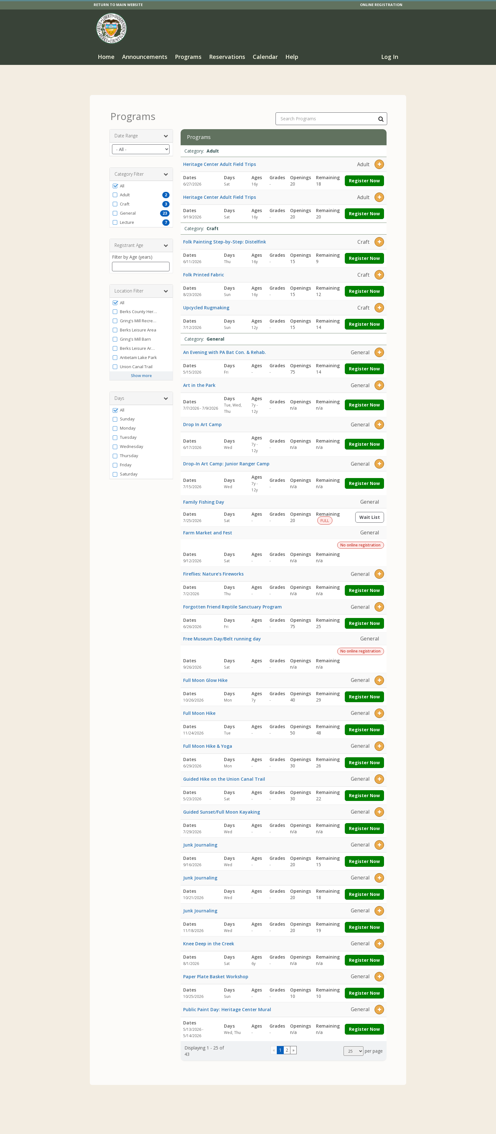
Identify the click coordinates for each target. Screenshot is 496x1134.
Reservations (227, 56)
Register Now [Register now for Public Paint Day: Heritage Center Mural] (364, 1023)
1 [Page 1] (280, 1045)
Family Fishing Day (203, 496)
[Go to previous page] (273, 1045)
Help (291, 56)
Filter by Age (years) (132, 252)
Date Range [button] (141, 130)
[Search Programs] (381, 113)
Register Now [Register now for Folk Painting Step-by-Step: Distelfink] (364, 253)
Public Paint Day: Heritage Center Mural (227, 1004)
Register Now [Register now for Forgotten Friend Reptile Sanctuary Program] (364, 618)
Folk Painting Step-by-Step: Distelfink (224, 236)
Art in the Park (199, 380)
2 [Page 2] (287, 1045)
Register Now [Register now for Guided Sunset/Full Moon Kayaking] (364, 823)
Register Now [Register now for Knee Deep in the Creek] (364, 954)
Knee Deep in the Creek (208, 938)
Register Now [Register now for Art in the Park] (364, 399)
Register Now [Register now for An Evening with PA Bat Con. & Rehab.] (364, 363)
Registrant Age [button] (141, 240)
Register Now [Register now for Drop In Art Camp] (364, 439)
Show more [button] (141, 370)
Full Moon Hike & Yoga (207, 740)
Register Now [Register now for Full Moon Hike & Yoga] (364, 757)
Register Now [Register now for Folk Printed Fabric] (364, 286)
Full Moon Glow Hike (205, 674)
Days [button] (141, 393)
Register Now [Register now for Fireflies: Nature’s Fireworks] (364, 585)
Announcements (144, 56)
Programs (188, 56)
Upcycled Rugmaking (206, 302)
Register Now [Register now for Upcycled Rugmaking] (364, 319)
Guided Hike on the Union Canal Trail (224, 773)
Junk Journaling (200, 839)
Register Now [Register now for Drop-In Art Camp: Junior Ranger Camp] (364, 478)
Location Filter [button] (141, 285)
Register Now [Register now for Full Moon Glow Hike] (364, 691)
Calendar (265, 56)
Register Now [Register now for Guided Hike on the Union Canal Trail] (364, 790)
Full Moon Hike (199, 707)
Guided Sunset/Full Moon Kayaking (221, 806)
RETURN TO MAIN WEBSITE (118, 4)
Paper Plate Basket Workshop (215, 971)
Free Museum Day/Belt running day (222, 633)
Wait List (371, 513)
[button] (141, 180)
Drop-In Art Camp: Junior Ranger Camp (226, 458)
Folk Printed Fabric (203, 269)
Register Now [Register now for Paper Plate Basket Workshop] (364, 987)
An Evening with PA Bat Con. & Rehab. (224, 347)
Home (106, 56)
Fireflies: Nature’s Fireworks (213, 568)
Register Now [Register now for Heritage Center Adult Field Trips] (364, 175)
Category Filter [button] (141, 168)
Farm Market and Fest (207, 527)
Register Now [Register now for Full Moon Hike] (364, 724)
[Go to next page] (293, 1045)
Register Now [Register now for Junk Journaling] (364, 856)
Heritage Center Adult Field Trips (219, 159)
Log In (389, 56)
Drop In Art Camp (202, 419)
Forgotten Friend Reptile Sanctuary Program (232, 601)
